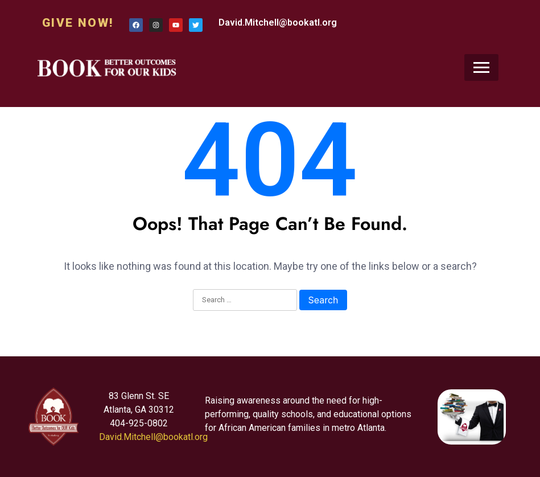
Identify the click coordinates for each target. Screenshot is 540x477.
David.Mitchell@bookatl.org (278, 22)
